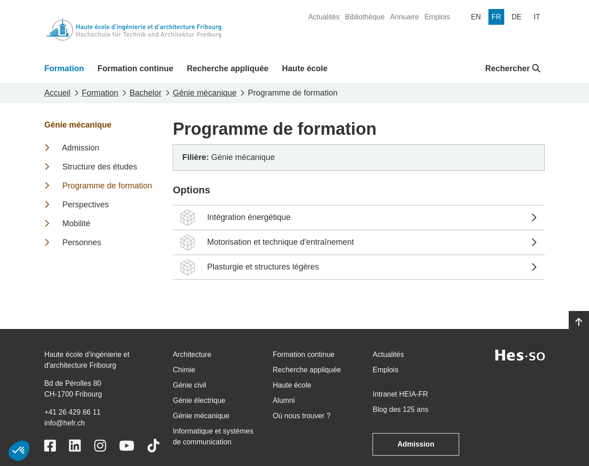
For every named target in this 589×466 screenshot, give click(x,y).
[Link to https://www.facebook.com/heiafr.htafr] (50, 446)
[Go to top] (579, 322)
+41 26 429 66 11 (72, 412)
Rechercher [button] (512, 68)
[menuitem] (323, 17)
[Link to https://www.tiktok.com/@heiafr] (153, 446)
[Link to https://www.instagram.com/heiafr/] (100, 446)
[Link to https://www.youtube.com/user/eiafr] (126, 446)
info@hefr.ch (64, 423)
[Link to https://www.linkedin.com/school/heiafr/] (75, 446)
